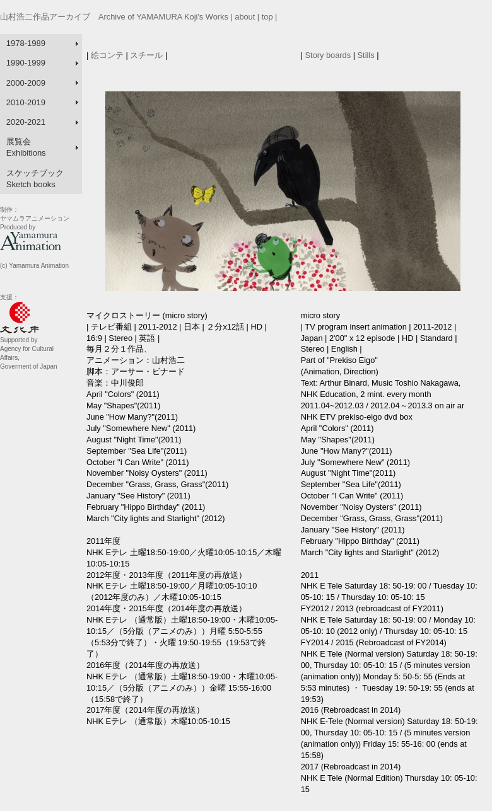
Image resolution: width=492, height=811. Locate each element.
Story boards (329, 55)
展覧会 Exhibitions (26, 147)
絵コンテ (107, 55)
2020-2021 (25, 122)
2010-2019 (25, 102)
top (267, 16)
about (245, 16)
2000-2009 (25, 83)
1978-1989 (25, 43)
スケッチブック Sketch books (35, 178)
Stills (366, 55)
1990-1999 (25, 62)
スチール (146, 55)
